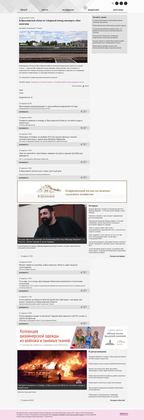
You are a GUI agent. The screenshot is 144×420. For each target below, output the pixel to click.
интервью (67, 9)
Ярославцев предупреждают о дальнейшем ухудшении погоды (48, 108)
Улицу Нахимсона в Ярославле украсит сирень (109, 25)
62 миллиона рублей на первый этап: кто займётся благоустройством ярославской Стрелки (107, 30)
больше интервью (117, 258)
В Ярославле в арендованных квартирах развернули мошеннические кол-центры (103, 397)
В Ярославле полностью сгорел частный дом (40, 172)
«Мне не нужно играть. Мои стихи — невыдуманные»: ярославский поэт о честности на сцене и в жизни (107, 231)
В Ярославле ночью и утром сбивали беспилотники (107, 365)
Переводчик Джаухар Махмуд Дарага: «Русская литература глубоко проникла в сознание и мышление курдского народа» (106, 224)
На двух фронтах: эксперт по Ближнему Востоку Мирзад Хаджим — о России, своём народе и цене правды (51, 242)
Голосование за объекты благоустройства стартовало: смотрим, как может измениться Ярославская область (50, 302)
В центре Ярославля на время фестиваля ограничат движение (107, 20)
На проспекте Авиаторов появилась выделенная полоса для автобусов (105, 36)
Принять (122, 414)
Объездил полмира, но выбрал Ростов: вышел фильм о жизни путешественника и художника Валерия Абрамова (48, 139)
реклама (119, 9)
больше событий (117, 402)
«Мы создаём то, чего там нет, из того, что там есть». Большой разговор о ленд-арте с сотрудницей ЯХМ (105, 238)
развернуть (24, 113)
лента (44, 9)
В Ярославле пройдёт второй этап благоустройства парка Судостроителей (107, 46)
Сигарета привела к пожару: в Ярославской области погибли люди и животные (51, 388)
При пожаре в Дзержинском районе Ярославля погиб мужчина (106, 390)
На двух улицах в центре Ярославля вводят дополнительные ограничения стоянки (108, 41)
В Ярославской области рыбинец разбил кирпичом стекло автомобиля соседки (107, 378)
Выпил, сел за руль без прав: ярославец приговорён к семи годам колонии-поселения (105, 371)
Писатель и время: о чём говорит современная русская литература (105, 218)
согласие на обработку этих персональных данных (68, 414)
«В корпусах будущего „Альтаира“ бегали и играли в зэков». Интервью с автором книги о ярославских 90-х (107, 245)
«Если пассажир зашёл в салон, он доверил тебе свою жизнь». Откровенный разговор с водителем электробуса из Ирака (107, 252)
